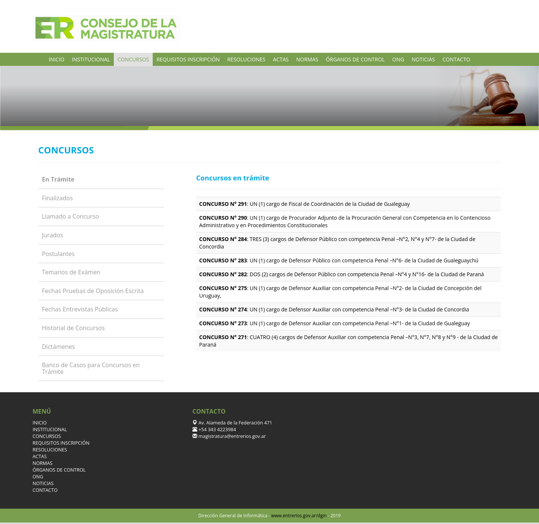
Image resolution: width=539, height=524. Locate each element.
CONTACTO (456, 59)
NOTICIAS (423, 59)
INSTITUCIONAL (91, 59)
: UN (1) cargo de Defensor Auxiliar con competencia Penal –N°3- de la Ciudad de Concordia (334, 309)
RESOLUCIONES (246, 59)
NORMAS (307, 59)
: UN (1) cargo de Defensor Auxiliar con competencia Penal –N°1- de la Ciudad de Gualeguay (334, 323)
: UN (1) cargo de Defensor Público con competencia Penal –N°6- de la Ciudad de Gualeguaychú (338, 260)
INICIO (56, 59)
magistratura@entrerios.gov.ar (231, 436)
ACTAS (281, 59)
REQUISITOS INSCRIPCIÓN (188, 59)
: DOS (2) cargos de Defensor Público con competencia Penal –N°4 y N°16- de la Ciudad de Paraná (341, 274)
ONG (398, 59)
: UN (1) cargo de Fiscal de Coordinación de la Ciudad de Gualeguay (304, 203)
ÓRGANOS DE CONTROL (355, 59)
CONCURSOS (133, 59)
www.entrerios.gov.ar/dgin (298, 515)
